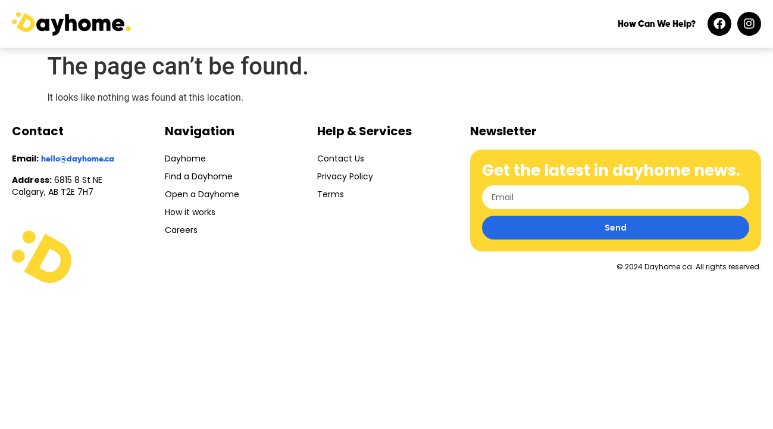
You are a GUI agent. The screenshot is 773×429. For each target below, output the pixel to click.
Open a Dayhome (202, 194)
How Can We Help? (657, 24)
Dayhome (185, 158)
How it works (190, 212)
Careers (181, 230)
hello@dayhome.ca (77, 159)
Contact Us (340, 158)
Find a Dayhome (199, 176)
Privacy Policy (345, 176)
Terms (330, 194)
